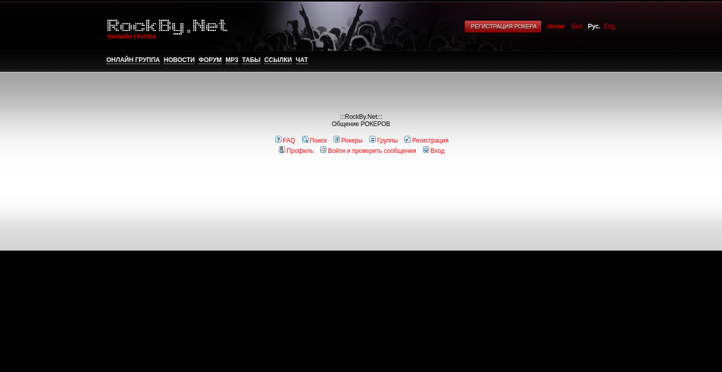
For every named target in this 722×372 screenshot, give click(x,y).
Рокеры (348, 140)
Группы (383, 140)
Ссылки (278, 60)
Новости (179, 60)
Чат (302, 60)
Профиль (296, 150)
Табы (251, 60)
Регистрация (426, 140)
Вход (434, 150)
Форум (210, 60)
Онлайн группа (133, 60)
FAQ (285, 140)
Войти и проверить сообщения (368, 150)
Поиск (314, 140)
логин (555, 26)
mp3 (232, 60)
